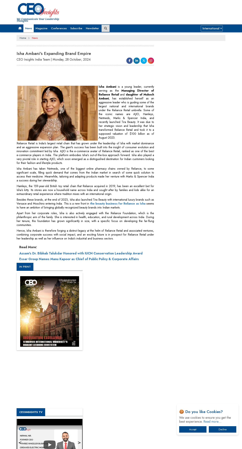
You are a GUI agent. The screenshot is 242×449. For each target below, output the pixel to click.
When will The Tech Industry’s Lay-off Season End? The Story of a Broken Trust (194, 350)
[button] (20, 28)
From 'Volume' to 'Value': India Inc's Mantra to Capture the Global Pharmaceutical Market (191, 331)
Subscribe (76, 28)
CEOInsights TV (173, 193)
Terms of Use (81, 443)
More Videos (168, 249)
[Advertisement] (82, 76)
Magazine (41, 28)
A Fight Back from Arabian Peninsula (186, 341)
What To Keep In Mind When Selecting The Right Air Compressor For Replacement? (192, 368)
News (28, 28)
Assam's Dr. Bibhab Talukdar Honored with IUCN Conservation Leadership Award (81, 253)
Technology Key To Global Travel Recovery (189, 359)
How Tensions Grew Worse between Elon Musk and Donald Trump (192, 391)
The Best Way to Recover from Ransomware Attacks (190, 379)
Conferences (59, 28)
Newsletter (92, 28)
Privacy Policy (59, 443)
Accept (192, 429)
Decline (222, 429)
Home (23, 38)
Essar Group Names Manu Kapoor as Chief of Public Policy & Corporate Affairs (79, 259)
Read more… (212, 421)
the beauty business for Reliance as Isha (117, 204)
